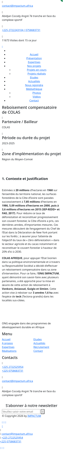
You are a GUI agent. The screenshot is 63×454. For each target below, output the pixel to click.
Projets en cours (37, 70)
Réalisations (9, 351)
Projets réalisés (36, 73)
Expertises (34, 62)
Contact (34, 100)
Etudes (34, 77)
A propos (7, 343)
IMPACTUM (34, 416)
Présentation (34, 58)
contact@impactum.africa (17, 6)
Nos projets (34, 66)
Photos (36, 93)
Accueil (34, 54)
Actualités (34, 81)
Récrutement (41, 347)
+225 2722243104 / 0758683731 (21, 30)
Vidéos (37, 96)
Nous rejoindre (34, 85)
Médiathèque (34, 89)
